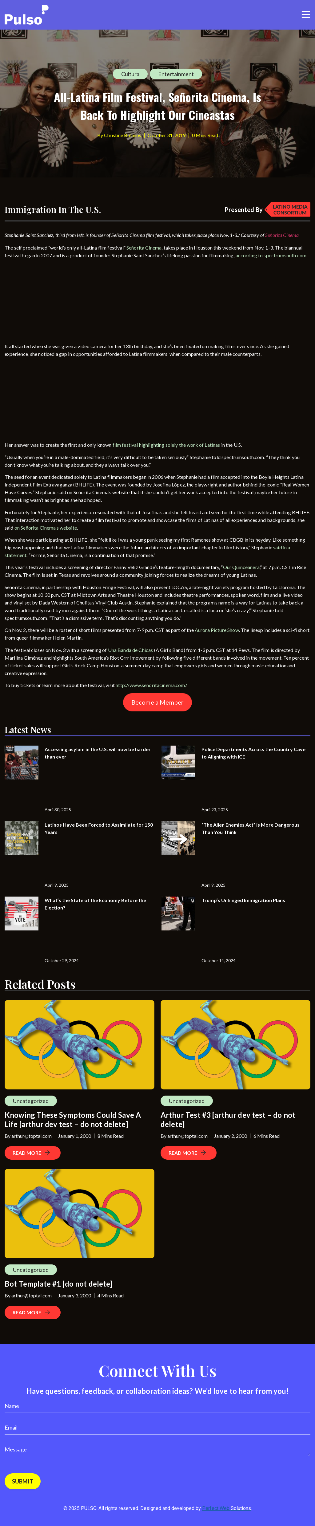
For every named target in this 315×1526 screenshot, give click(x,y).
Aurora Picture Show (217, 630)
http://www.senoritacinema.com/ (151, 685)
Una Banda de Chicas (130, 650)
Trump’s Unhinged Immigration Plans (243, 900)
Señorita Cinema (143, 247)
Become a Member (157, 702)
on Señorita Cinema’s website (45, 528)
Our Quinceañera (241, 567)
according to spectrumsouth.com (271, 255)
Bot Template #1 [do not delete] (59, 1283)
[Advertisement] (51, 301)
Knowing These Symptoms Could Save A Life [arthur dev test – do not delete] (73, 1119)
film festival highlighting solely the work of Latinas (166, 445)
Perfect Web (226, 1508)
